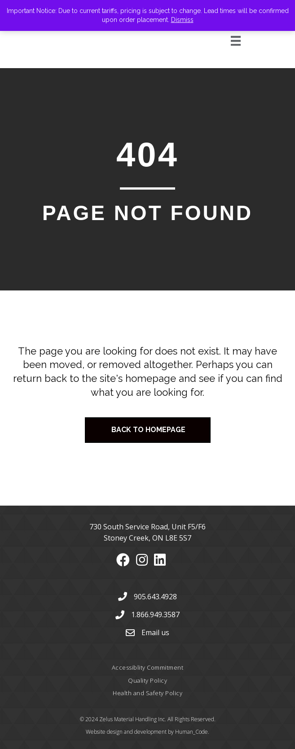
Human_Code (191, 732)
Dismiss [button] (182, 19)
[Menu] (226, 40)
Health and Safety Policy (147, 693)
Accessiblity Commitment (148, 667)
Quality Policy (147, 680)
